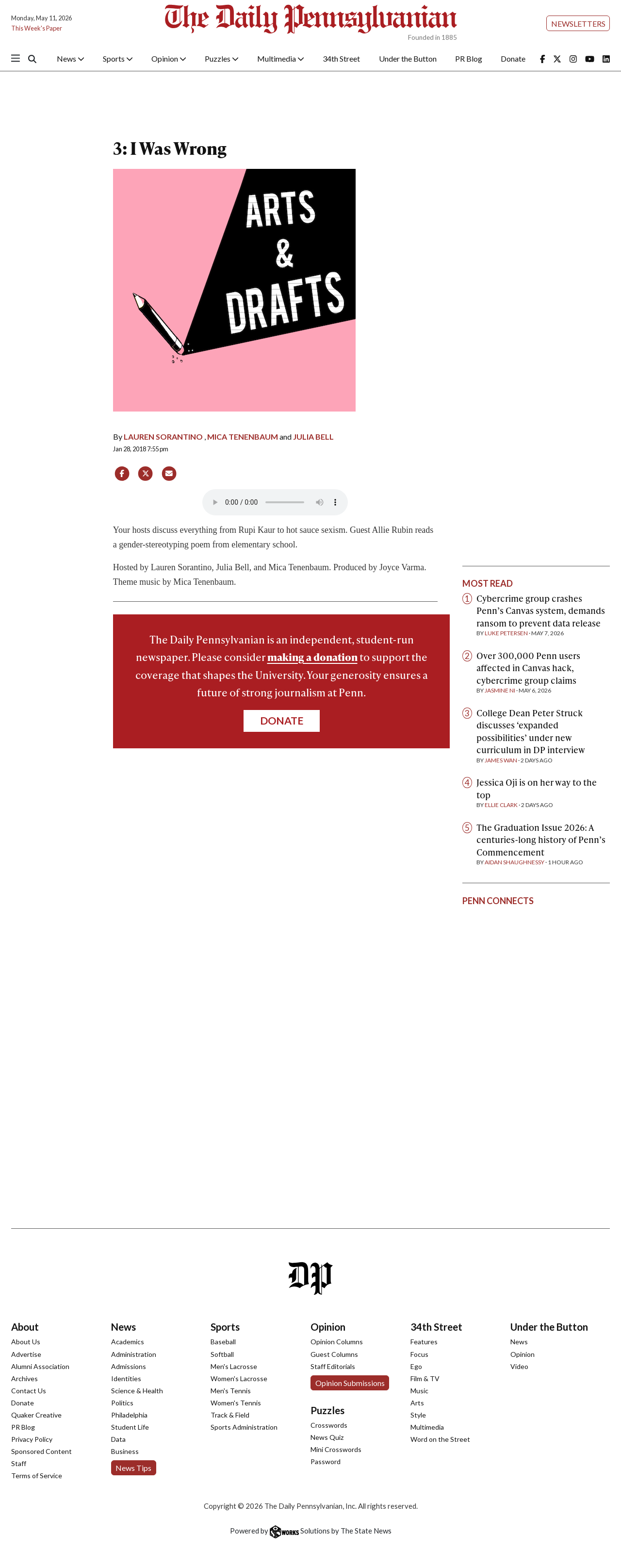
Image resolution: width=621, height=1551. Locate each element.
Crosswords (328, 1425)
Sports (225, 1327)
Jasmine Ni (500, 690)
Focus (419, 1354)
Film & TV (425, 1378)
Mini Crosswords (335, 1449)
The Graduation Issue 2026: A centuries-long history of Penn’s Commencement (540, 839)
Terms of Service (36, 1475)
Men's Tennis (231, 1390)
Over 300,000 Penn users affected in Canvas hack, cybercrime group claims (528, 667)
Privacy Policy (31, 1439)
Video (519, 1366)
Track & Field (230, 1415)
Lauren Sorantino (163, 436)
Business (125, 1451)
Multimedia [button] (280, 58)
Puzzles (327, 1410)
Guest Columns (334, 1354)
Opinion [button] (168, 58)
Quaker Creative (36, 1415)
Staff (18, 1463)
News (123, 1327)
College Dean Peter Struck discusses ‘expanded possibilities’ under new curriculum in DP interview (530, 731)
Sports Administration (244, 1427)
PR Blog (468, 58)
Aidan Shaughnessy (514, 862)
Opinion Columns (336, 1341)
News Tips (133, 1467)
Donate (513, 58)
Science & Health (137, 1390)
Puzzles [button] (222, 58)
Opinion (327, 1327)
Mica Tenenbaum (242, 436)
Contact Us (28, 1390)
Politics (122, 1403)
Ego (416, 1366)
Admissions (128, 1366)
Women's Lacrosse (239, 1378)
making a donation (312, 657)
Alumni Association (40, 1366)
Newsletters (578, 23)
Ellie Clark (501, 804)
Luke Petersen (506, 633)
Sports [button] (118, 58)
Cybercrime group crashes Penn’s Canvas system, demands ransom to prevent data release (540, 610)
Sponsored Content (41, 1451)
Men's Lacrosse (234, 1366)
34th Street (341, 58)
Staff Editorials (332, 1366)
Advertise (26, 1354)
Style (418, 1415)
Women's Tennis (236, 1403)
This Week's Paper (36, 28)
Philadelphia (129, 1415)
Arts (417, 1403)
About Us (25, 1341)
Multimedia (427, 1427)
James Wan (501, 760)
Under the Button (408, 58)
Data (118, 1439)
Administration (133, 1354)
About (25, 1327)
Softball (222, 1354)
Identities (126, 1378)
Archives (24, 1378)
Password (325, 1461)
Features (424, 1341)
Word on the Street (440, 1439)
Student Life (130, 1427)
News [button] (70, 58)
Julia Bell (313, 436)
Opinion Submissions (350, 1382)
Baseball (223, 1341)
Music (419, 1390)
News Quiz (326, 1437)
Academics (127, 1341)
